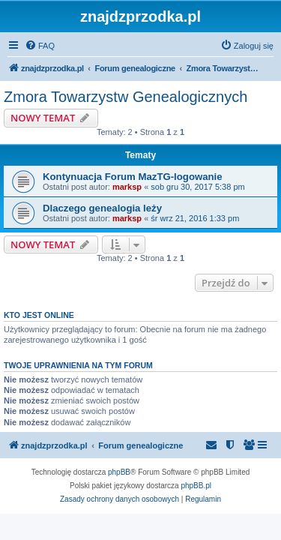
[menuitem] (40, 46)
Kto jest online (39, 315)
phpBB (119, 472)
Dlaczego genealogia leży (102, 208)
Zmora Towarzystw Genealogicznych (125, 96)
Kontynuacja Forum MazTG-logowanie (133, 176)
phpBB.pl (196, 486)
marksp (127, 186)
